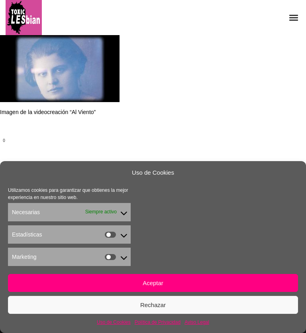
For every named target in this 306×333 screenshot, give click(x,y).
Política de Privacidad (157, 322)
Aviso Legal (196, 322)
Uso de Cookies (114, 322)
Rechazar (153, 304)
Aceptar (153, 283)
